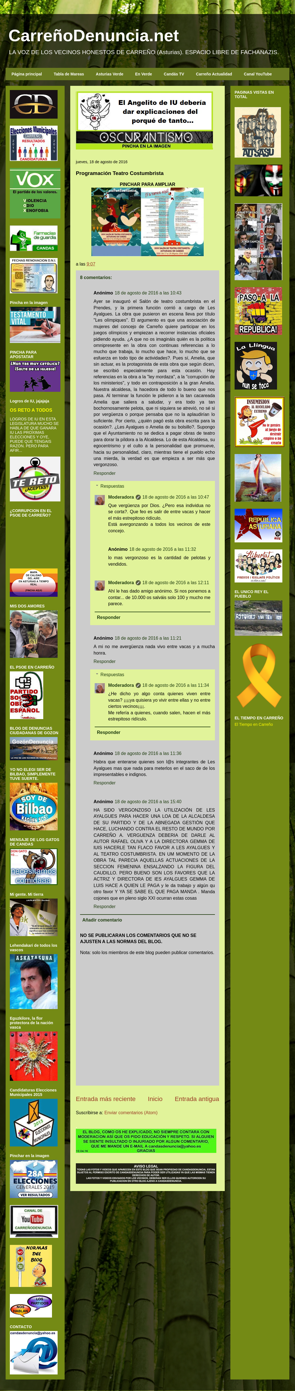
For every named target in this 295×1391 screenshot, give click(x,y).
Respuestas (112, 486)
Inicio (155, 1098)
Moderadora (121, 497)
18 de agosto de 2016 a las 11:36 (148, 753)
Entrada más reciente (106, 1098)
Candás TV (174, 74)
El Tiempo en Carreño (254, 724)
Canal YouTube (258, 74)
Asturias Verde (109, 74)
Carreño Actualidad (214, 74)
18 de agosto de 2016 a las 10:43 (148, 293)
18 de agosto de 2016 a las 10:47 (175, 497)
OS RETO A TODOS (31, 410)
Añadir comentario (102, 920)
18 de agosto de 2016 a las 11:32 (162, 549)
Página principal (27, 74)
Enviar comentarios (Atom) (130, 1112)
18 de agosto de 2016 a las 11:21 (148, 638)
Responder (104, 473)
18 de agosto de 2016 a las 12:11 (175, 582)
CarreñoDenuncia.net (93, 35)
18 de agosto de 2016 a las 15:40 (148, 801)
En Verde (143, 74)
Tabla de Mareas (69, 74)
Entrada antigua (197, 1098)
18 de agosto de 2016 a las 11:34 (175, 685)
